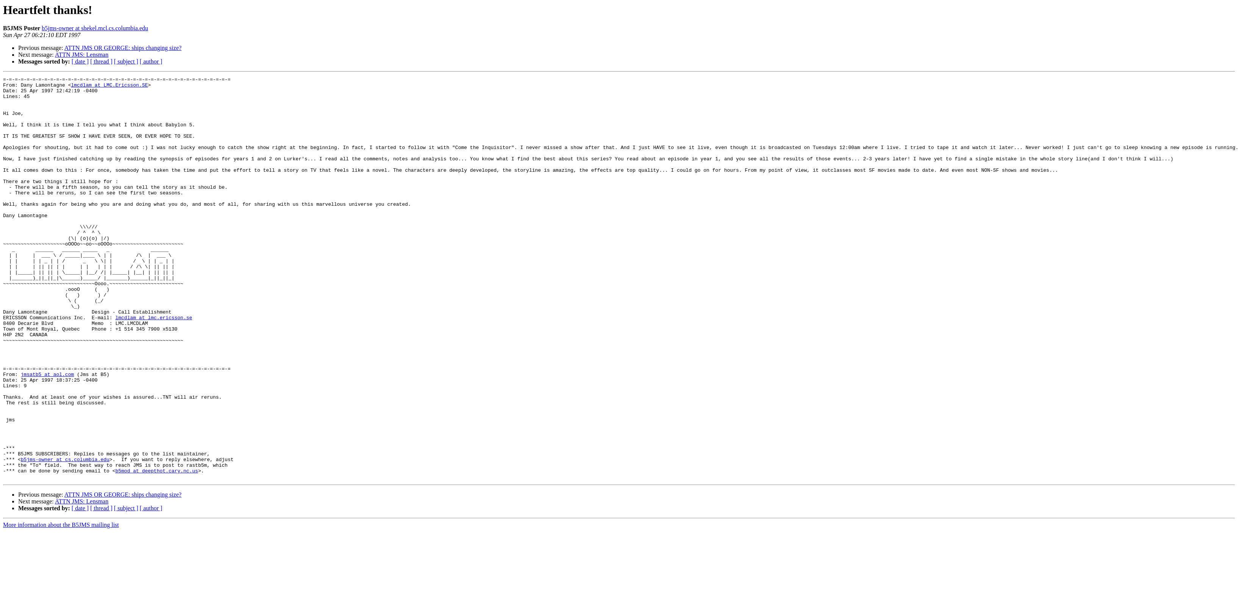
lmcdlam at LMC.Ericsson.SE (109, 87)
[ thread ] (101, 61)
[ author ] (151, 61)
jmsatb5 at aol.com (47, 434)
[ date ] (80, 61)
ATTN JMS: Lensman (81, 54)
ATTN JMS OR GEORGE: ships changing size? (122, 48)
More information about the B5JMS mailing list (61, 605)
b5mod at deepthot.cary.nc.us (156, 550)
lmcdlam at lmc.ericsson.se (153, 366)
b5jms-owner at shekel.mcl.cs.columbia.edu (95, 28)
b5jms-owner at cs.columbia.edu (65, 536)
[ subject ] (126, 61)
